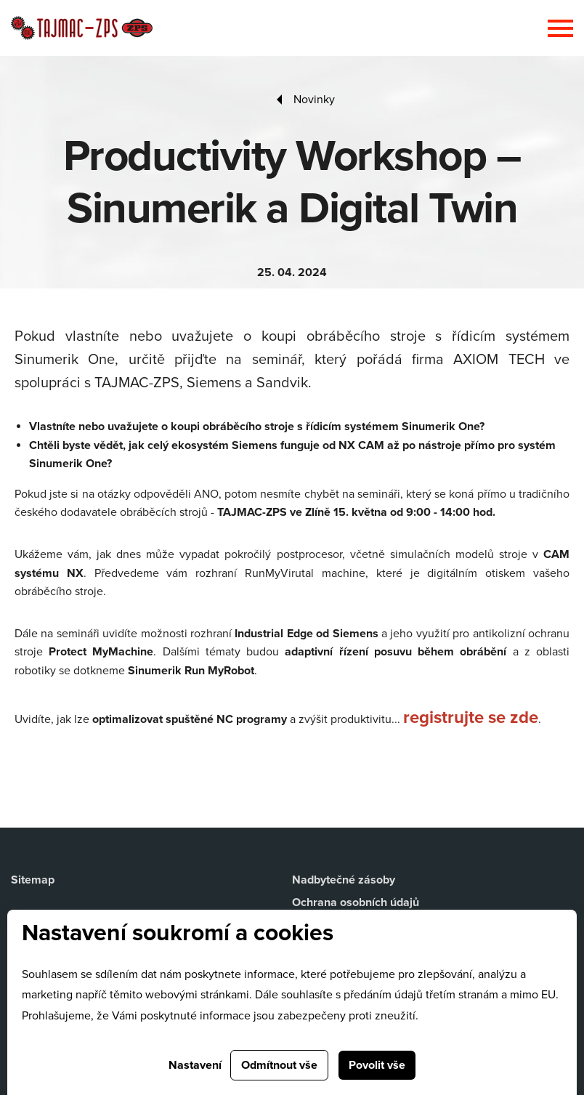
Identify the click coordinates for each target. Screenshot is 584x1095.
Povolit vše (377, 1065)
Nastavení (195, 1065)
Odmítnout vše (279, 1065)
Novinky (314, 99)
